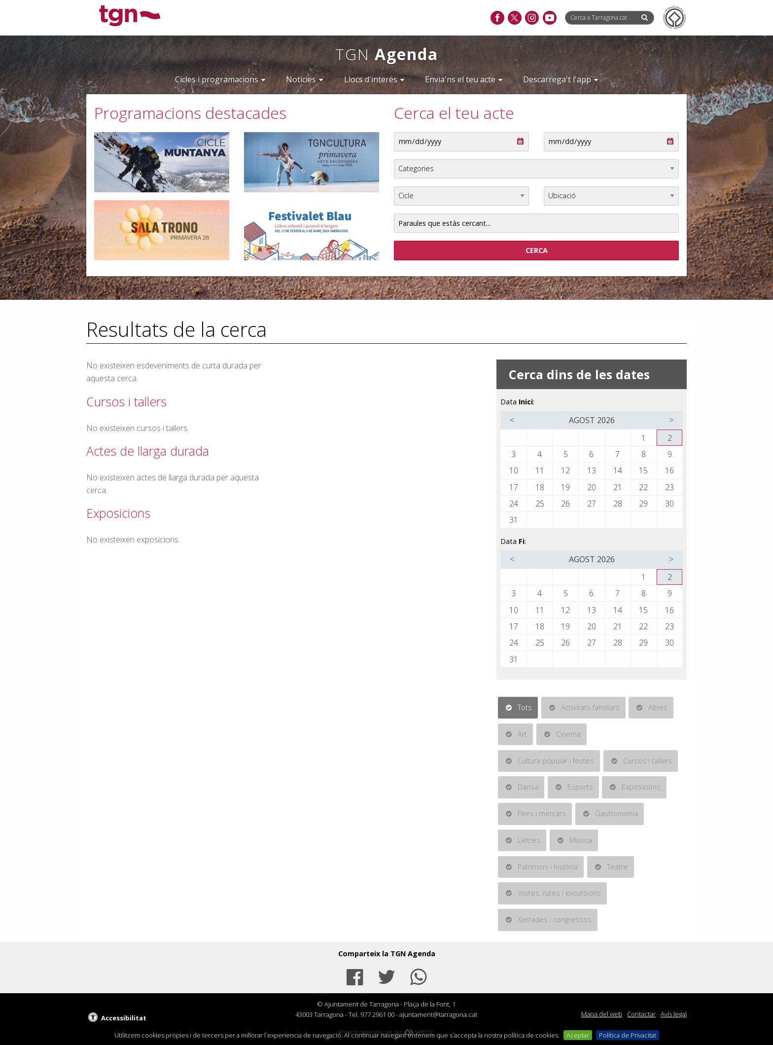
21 (617, 487)
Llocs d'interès (370, 79)
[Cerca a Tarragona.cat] (602, 17)
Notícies (301, 79)
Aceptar (577, 1035)
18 (539, 487)
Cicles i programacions (216, 79)
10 (513, 470)
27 (591, 503)
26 (565, 503)
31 (513, 519)
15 (643, 470)
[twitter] (514, 18)
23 (669, 487)
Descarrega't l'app (557, 79)
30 (669, 503)
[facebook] (497, 18)
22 (643, 487)
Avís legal (674, 1013)
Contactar (641, 1013)
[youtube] (549, 18)
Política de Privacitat (627, 1035)
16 (669, 470)
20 (591, 487)
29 (643, 503)
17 (513, 487)
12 (565, 470)
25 (539, 503)
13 (591, 470)
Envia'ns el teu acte (460, 79)
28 (617, 503)
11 (539, 470)
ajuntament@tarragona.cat (438, 1014)
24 (513, 503)
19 (565, 487)
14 (617, 470)
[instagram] (532, 18)
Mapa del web (601, 1013)
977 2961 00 (377, 1014)
